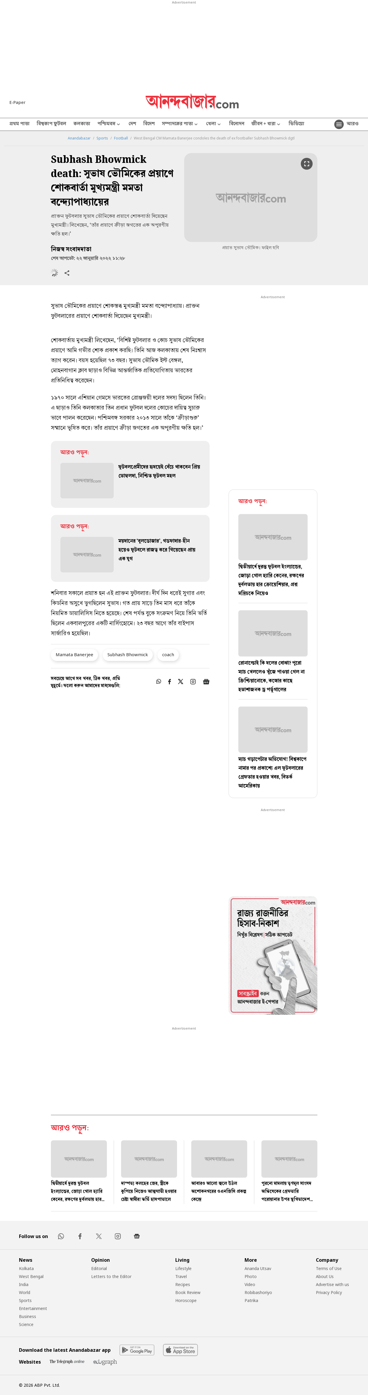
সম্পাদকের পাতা (180, 124)
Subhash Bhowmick (127, 654)
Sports (102, 138)
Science (26, 1324)
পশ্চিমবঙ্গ (109, 124)
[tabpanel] (273, 956)
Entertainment (33, 1308)
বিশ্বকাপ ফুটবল (51, 124)
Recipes (182, 1284)
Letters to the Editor (111, 1276)
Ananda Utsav (258, 1268)
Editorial (99, 1268)
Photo (251, 1276)
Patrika (251, 1300)
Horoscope (186, 1300)
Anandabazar (79, 138)
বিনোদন (236, 124)
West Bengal (31, 1276)
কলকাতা (81, 124)
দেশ (132, 124)
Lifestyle (183, 1268)
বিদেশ (149, 124)
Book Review (187, 1292)
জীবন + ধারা (266, 124)
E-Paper (17, 102)
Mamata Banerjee (74, 654)
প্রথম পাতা (19, 124)
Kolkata (26, 1268)
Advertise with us (332, 1284)
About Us (325, 1276)
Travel (181, 1276)
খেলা (214, 124)
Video (250, 1284)
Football (121, 138)
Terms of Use (329, 1268)
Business (27, 1316)
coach (168, 654)
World (24, 1292)
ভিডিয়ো (296, 124)
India (23, 1284)
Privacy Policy (329, 1292)
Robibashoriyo (258, 1292)
